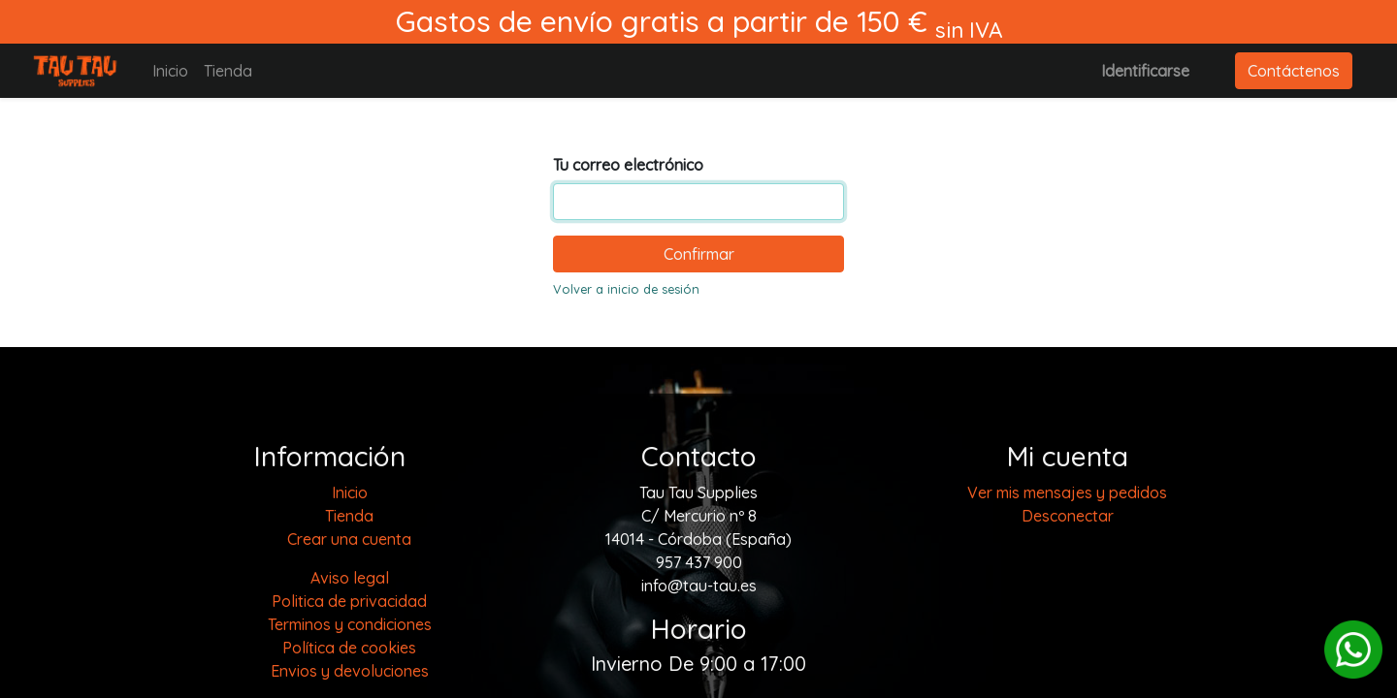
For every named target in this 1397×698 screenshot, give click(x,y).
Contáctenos (1294, 70)
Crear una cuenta (349, 539)
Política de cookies (349, 647)
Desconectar (1068, 515)
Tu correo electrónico (628, 164)
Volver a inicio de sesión (626, 289)
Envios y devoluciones (350, 671)
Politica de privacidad (349, 601)
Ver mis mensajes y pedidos (1067, 492)
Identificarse (1145, 70)
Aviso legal (349, 577)
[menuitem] (170, 70)
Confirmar (699, 254)
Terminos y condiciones (350, 624)
